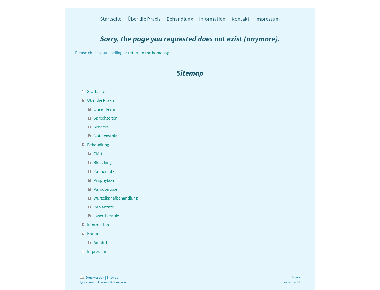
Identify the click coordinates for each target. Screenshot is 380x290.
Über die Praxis (100, 100)
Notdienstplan (107, 136)
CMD (98, 153)
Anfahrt (100, 242)
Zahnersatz (104, 171)
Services (101, 127)
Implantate (104, 207)
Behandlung (98, 144)
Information (98, 225)
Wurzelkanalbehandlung (116, 198)
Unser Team (104, 109)
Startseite (96, 91)
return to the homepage (149, 52)
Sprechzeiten (105, 118)
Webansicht (292, 282)
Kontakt (94, 233)
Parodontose (105, 189)
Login (296, 277)
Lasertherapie (106, 216)
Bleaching (103, 162)
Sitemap (112, 277)
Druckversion (92, 277)
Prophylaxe (104, 180)
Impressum (97, 251)
